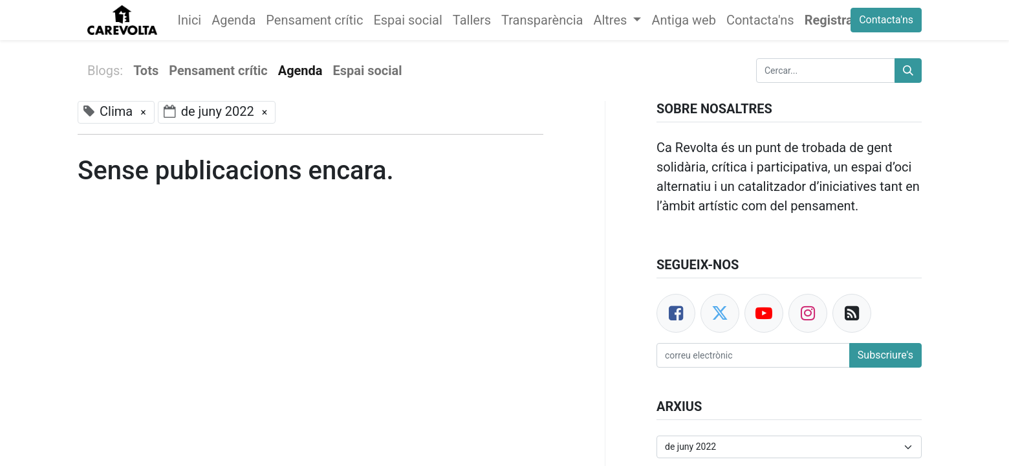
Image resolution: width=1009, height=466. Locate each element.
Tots (145, 70)
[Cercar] (908, 70)
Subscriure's (885, 355)
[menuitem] (190, 20)
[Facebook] (675, 313)
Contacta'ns (886, 20)
